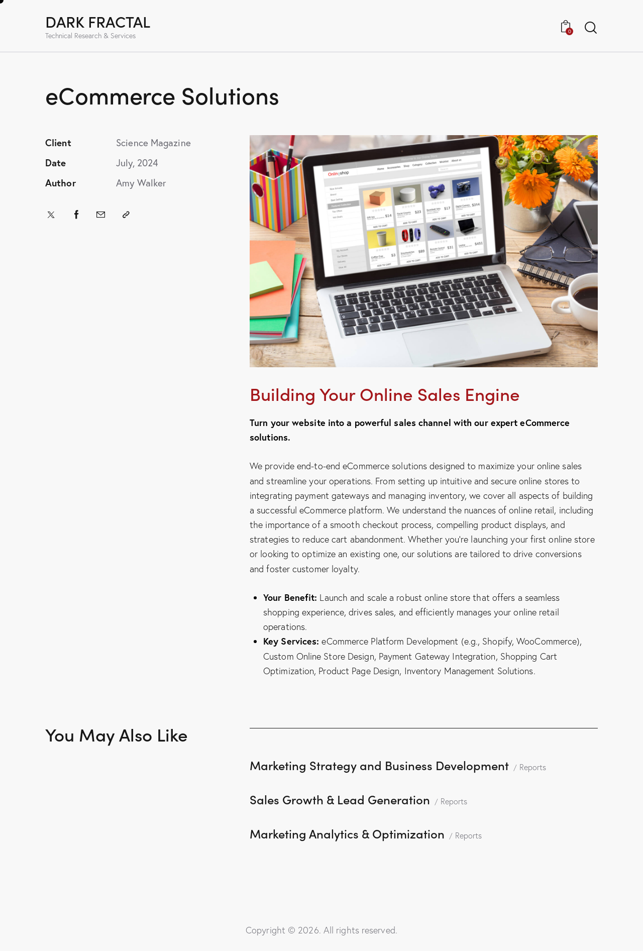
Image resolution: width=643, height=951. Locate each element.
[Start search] (591, 28)
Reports (532, 767)
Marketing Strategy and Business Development (379, 765)
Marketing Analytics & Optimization (347, 833)
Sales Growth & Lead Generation (340, 799)
